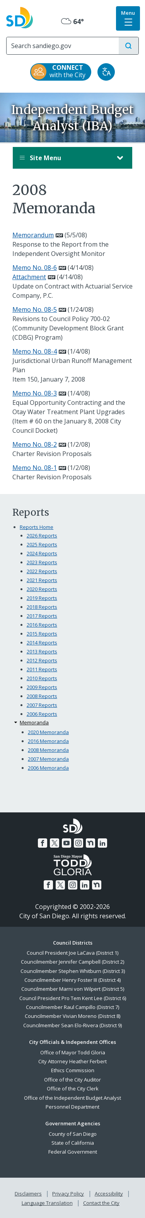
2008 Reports (42, 696)
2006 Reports (42, 713)
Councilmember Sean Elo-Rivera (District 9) (72, 1025)
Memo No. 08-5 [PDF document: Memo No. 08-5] (34, 309)
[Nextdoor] (90, 843)
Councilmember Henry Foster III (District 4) (72, 979)
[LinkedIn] (102, 843)
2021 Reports (42, 580)
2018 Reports (42, 606)
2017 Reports (42, 615)
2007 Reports (42, 704)
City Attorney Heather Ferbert (72, 1061)
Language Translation (47, 1202)
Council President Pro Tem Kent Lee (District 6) (72, 998)
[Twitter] (54, 843)
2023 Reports (42, 562)
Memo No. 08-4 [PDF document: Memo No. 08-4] (34, 351)
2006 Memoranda (48, 767)
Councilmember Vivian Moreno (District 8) (72, 1015)
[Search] (63, 45)
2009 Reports (42, 687)
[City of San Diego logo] (19, 16)
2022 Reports (42, 571)
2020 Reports (42, 589)
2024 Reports (42, 553)
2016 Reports (42, 624)
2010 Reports (42, 678)
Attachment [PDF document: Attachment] (29, 277)
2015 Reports (42, 633)
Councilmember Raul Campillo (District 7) (72, 1007)
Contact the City (101, 1202)
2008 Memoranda (48, 749)
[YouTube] (66, 843)
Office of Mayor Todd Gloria (72, 1052)
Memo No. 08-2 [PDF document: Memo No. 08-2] (34, 444)
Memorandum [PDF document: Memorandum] (33, 235)
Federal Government (72, 1151)
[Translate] (106, 72)
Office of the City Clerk (73, 1088)
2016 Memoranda (48, 741)
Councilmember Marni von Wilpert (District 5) (72, 988)
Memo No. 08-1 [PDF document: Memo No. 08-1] (34, 467)
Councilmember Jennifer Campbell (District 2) (72, 961)
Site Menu (65, 158)
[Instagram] (78, 843)
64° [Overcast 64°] (72, 21)
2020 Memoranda (48, 732)
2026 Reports (42, 535)
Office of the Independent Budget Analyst (72, 1097)
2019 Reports (42, 597)
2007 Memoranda (48, 758)
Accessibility (109, 1193)
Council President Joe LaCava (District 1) (72, 952)
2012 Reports (42, 660)
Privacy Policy (68, 1193)
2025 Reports (42, 544)
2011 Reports (42, 669)
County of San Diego (73, 1133)
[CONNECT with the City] (60, 72)
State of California (72, 1142)
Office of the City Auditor (72, 1079)
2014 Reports (42, 642)
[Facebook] (42, 843)
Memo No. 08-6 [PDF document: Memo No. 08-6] (34, 267)
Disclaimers (28, 1193)
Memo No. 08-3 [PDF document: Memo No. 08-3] (34, 393)
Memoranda (34, 722)
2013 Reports (42, 651)
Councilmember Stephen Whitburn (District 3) (72, 970)
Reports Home (36, 526)
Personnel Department (72, 1106)
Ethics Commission (72, 1070)
